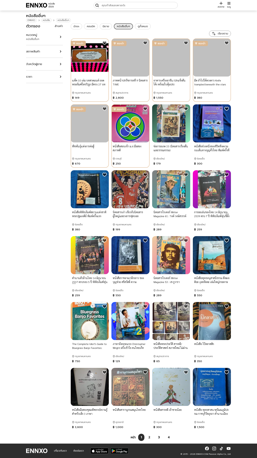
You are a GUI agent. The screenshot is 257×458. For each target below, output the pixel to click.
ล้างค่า (59, 26)
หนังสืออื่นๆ (63, 20)
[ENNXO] (36, 5)
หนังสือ (46, 20)
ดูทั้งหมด (143, 26)
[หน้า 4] (169, 437)
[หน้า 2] (149, 437)
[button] (207, 448)
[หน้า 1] (141, 437)
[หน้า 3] (159, 437)
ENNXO (31, 20)
